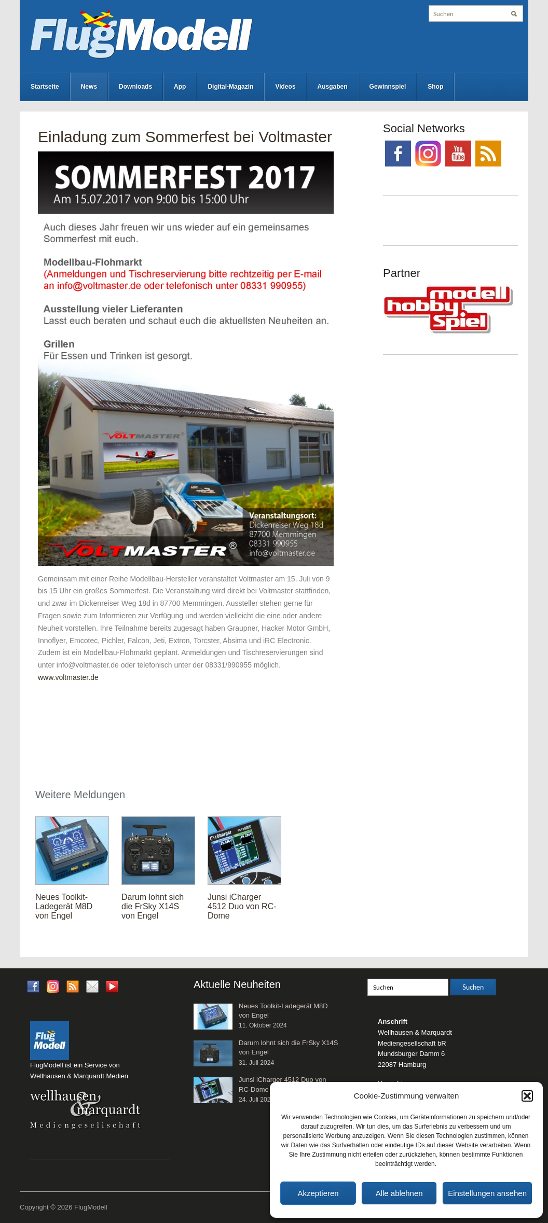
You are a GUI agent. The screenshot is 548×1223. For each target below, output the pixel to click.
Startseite (45, 86)
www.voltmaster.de (68, 677)
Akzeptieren (317, 1193)
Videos (285, 86)
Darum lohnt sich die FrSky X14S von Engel (152, 906)
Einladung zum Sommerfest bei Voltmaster (185, 136)
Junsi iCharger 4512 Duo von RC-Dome (242, 906)
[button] (527, 1096)
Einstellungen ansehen (487, 1193)
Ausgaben (333, 86)
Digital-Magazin (230, 86)
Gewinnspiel (387, 86)
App (180, 86)
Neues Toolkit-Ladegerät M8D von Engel (63, 906)
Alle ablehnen (399, 1193)
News (89, 86)
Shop (435, 86)
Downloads (135, 86)
